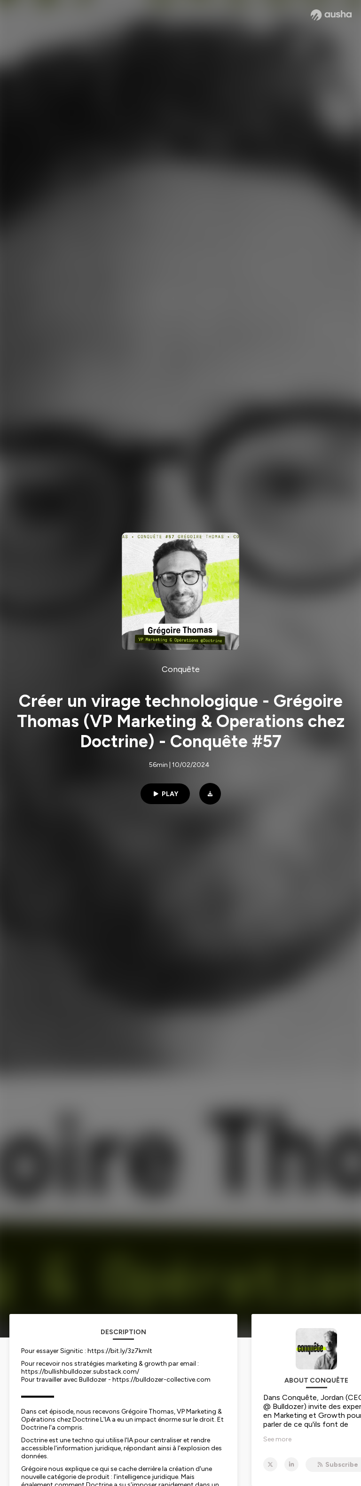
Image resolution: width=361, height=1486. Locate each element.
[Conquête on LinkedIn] (291, 1464)
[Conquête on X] (270, 1464)
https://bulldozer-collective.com (161, 1380)
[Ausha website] (331, 15)
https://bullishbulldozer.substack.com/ (80, 1372)
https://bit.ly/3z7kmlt (119, 1351)
